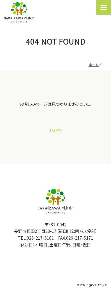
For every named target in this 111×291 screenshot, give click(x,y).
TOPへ (55, 130)
